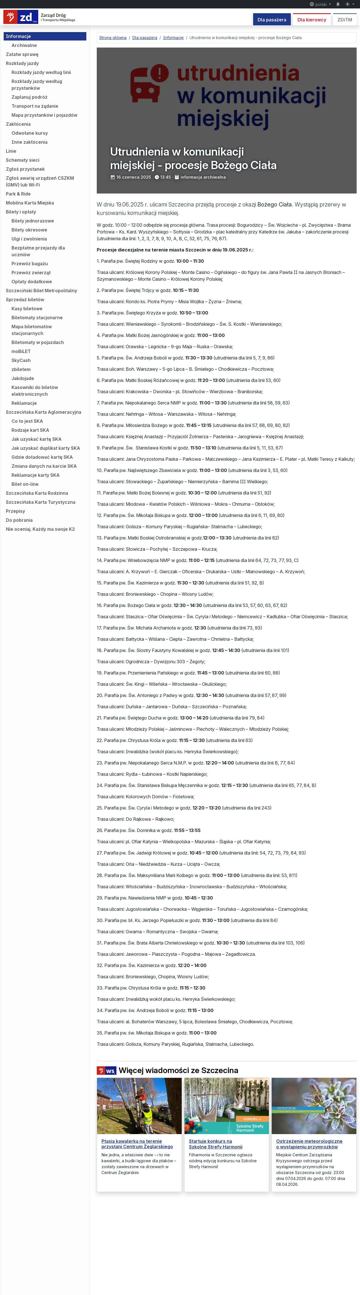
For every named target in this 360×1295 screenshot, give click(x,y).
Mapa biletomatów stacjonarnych (32, 330)
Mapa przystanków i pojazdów (44, 115)
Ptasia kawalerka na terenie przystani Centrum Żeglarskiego (137, 1143)
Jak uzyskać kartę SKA (37, 439)
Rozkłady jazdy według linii (41, 72)
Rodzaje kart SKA (30, 430)
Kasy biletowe (27, 308)
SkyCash (21, 360)
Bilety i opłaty (21, 212)
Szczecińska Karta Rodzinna (37, 493)
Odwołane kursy (30, 133)
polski (318, 4)
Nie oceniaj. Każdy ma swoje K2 (40, 529)
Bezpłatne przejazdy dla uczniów (38, 251)
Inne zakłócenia (30, 142)
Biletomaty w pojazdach (38, 342)
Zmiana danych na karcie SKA (44, 466)
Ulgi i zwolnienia (29, 239)
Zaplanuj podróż (30, 97)
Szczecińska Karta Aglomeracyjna (43, 412)
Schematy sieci (22, 160)
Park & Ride (18, 194)
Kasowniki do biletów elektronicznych (35, 391)
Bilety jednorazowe (33, 221)
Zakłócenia (18, 124)
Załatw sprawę (22, 54)
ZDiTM (345, 20)
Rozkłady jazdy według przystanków (37, 84)
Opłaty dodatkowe (32, 281)
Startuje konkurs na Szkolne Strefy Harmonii (215, 1143)
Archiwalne (24, 45)
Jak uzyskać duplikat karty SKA (46, 448)
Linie (11, 151)
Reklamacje (24, 403)
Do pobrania (19, 520)
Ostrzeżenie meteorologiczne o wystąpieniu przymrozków (309, 1143)
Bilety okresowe (29, 230)
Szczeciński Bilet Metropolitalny (41, 290)
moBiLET (21, 351)
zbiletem (21, 369)
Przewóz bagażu (30, 263)
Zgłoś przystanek (25, 169)
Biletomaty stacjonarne (37, 317)
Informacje (18, 36)
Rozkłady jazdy (22, 63)
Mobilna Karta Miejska (30, 203)
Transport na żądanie (35, 106)
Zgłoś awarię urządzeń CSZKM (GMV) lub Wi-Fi (40, 181)
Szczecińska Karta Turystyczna (40, 502)
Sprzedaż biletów (25, 299)
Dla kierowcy (312, 20)
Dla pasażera (272, 20)
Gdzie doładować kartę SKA (42, 457)
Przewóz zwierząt (31, 272)
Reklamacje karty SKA (36, 475)
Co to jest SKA (27, 421)
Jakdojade (23, 378)
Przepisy (15, 511)
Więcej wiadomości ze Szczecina (167, 1070)
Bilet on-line (25, 484)
